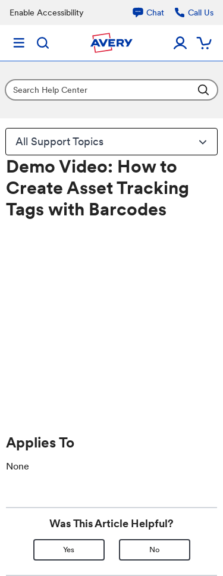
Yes (68, 549)
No (154, 549)
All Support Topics (112, 141)
